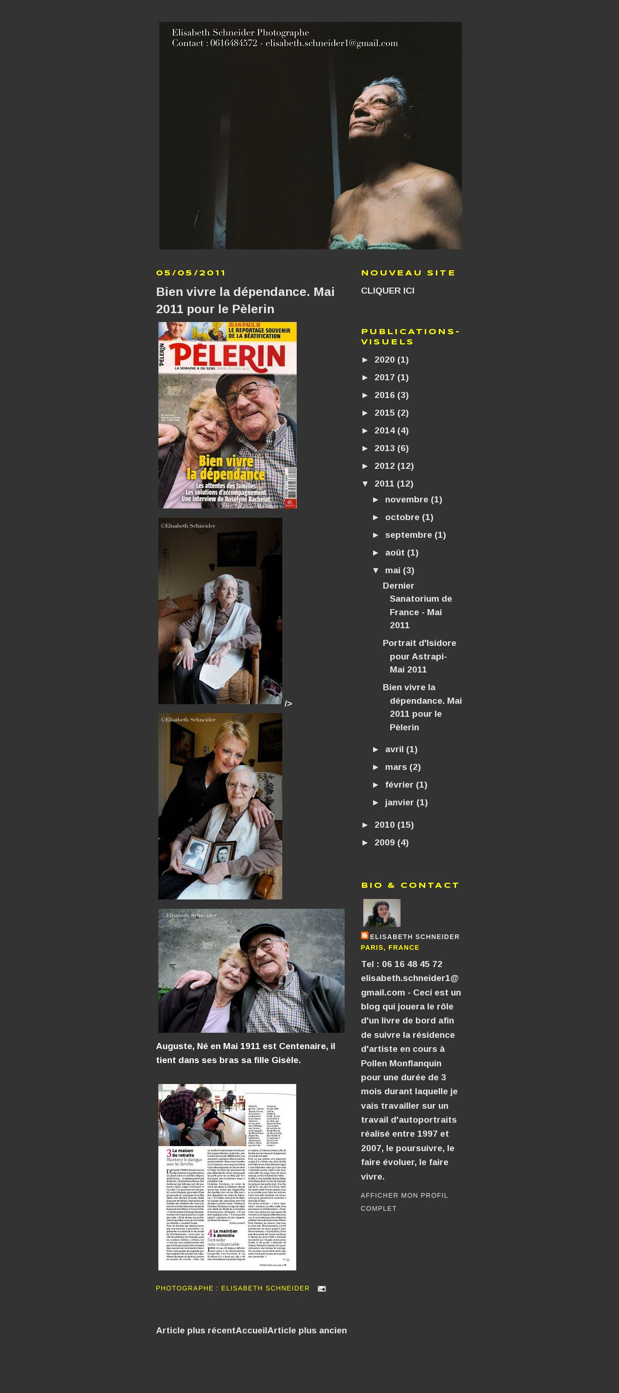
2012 (385, 466)
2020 (385, 359)
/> (224, 703)
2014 (385, 430)
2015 (385, 413)
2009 (385, 842)
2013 (385, 448)
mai (394, 570)
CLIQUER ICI (388, 290)
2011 (385, 483)
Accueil (251, 1330)
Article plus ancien (307, 1330)
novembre (408, 499)
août (396, 552)
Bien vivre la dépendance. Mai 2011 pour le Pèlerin (245, 300)
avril (395, 749)
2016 (385, 395)
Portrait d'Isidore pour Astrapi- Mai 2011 (419, 656)
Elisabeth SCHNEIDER (415, 936)
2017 (385, 377)
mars (397, 767)
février (400, 784)
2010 (385, 825)
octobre (403, 517)
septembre (410, 535)
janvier (400, 802)
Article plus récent (196, 1330)
